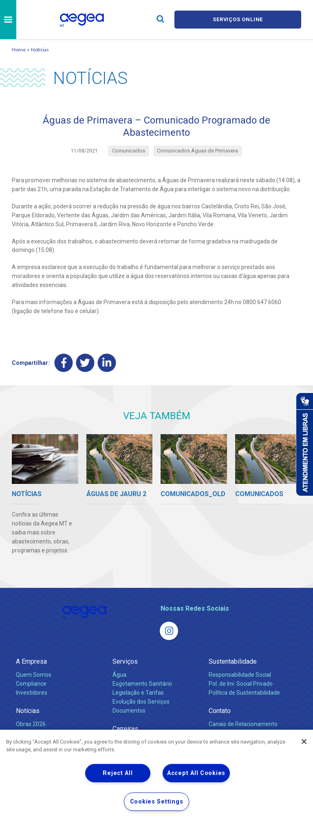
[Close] (304, 742)
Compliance (31, 683)
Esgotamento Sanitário (142, 683)
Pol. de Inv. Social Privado (241, 683)
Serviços (125, 661)
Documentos (128, 710)
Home (19, 49)
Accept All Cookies (196, 773)
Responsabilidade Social (240, 674)
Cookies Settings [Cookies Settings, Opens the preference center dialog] (156, 801)
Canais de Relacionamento (243, 723)
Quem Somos (33, 674)
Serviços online (238, 19)
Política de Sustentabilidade (244, 692)
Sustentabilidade (233, 661)
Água (119, 674)
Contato (220, 710)
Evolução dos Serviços (141, 701)
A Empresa (31, 661)
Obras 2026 (31, 723)
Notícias (40, 49)
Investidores (31, 692)
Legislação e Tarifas (138, 692)
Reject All (117, 773)
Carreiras (125, 728)
